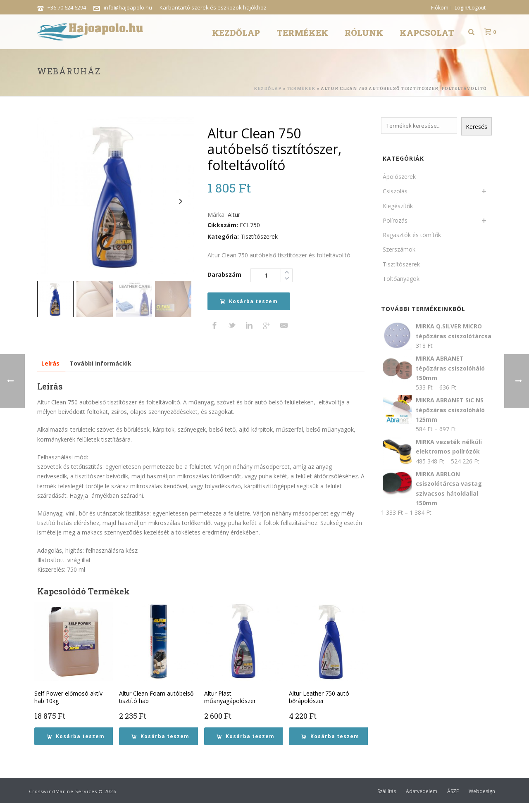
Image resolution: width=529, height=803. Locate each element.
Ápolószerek (399, 177)
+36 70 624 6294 (67, 7)
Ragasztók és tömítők (412, 235)
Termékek (302, 32)
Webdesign (482, 791)
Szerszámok (399, 249)
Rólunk (364, 32)
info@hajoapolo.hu (128, 7)
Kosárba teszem (249, 301)
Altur (234, 215)
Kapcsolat (427, 32)
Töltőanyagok (401, 279)
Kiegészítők (398, 206)
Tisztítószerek (259, 236)
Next (180, 201)
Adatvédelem (421, 791)
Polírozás (395, 220)
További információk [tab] (100, 363)
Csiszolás (395, 191)
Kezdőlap (236, 32)
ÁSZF (453, 791)
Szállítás (386, 791)
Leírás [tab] (50, 363)
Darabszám (224, 274)
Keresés (476, 127)
